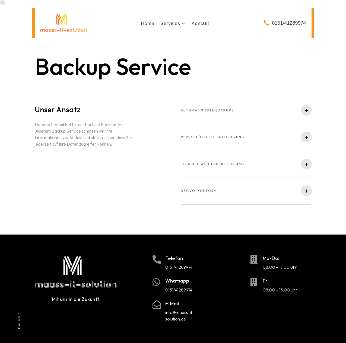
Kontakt (200, 24)
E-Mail (172, 303)
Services (170, 24)
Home (147, 24)
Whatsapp (177, 281)
